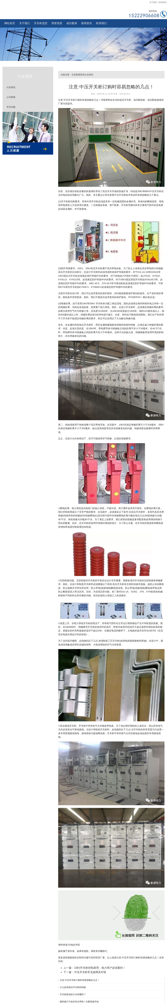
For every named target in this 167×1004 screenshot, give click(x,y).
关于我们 (153, 2)
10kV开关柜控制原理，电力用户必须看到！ (100, 967)
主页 (74, 74)
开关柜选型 (40, 23)
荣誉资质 (57, 23)
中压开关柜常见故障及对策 (90, 972)
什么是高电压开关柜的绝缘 (73, 987)
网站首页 (9, 23)
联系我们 (163, 2)
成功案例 (71, 23)
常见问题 (11, 107)
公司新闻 (11, 97)
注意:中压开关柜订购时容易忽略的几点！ (80, 980)
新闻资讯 (86, 23)
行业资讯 (11, 87)
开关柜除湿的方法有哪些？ (73, 994)
